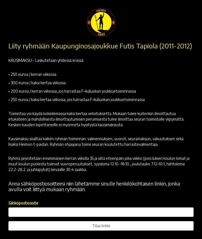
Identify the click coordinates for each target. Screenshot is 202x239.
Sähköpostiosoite (23, 203)
